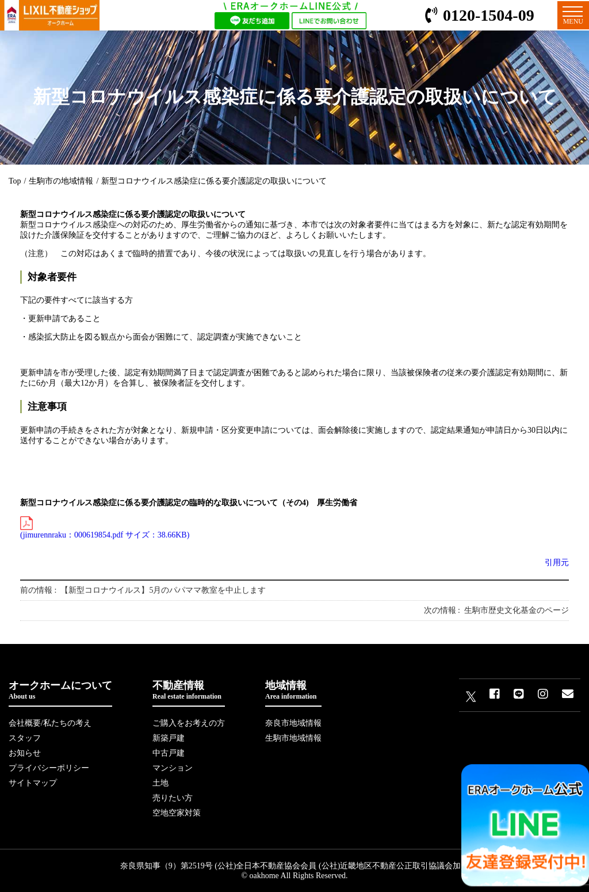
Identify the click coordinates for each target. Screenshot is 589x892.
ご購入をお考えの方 (188, 723)
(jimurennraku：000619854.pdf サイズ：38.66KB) (104, 527)
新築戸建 (168, 738)
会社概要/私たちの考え (50, 723)
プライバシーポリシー (49, 768)
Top (15, 181)
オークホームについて (60, 690)
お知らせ (25, 753)
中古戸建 (168, 753)
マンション (172, 768)
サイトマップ (33, 783)
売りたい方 (172, 798)
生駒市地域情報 (293, 738)
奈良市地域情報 (293, 723)
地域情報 (293, 690)
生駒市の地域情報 (61, 181)
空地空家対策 (176, 813)
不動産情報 (188, 690)
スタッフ (25, 738)
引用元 (557, 562)
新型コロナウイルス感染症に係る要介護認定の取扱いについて (214, 181)
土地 (160, 783)
